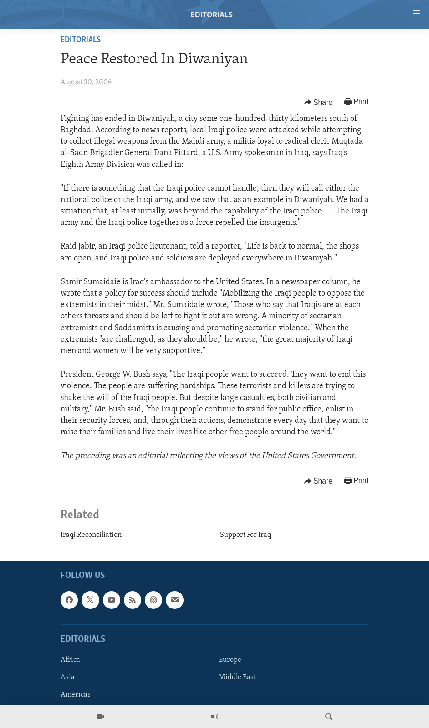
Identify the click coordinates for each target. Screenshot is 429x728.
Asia (68, 677)
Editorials (81, 40)
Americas (76, 694)
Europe (230, 660)
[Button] (318, 102)
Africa (70, 660)
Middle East (237, 677)
